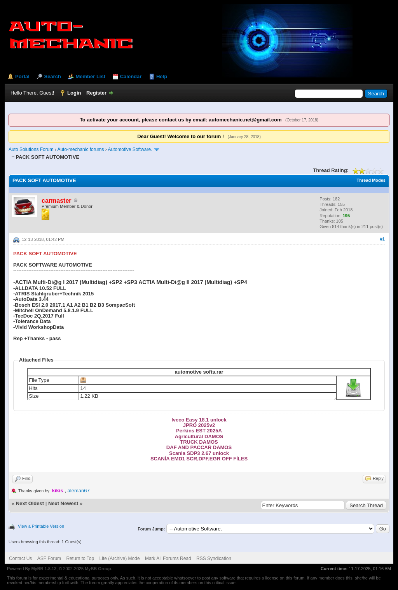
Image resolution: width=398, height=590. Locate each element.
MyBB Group (98, 568)
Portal (22, 76)
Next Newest (63, 503)
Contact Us (20, 558)
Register (96, 93)
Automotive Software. (130, 149)
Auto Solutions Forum (31, 149)
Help (161, 76)
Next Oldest (30, 503)
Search (52, 76)
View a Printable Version (41, 526)
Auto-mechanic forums (80, 149)
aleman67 (79, 490)
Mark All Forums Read (168, 558)
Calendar (131, 76)
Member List (90, 76)
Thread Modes (371, 180)
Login (74, 93)
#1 (382, 239)
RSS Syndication (213, 558)
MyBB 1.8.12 (43, 568)
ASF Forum (49, 558)
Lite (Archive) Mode (120, 558)
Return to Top (80, 558)
